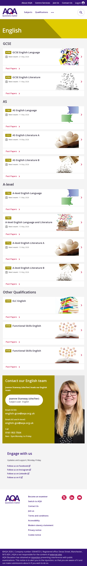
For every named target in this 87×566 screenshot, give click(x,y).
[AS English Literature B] (43, 164)
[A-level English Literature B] (43, 272)
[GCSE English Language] (43, 56)
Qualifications (41, 12)
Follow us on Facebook (18, 466)
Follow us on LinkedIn (18, 473)
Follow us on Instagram (19, 469)
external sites (56, 554)
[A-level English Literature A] (43, 247)
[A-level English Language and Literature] (43, 222)
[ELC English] (43, 305)
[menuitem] (81, 12)
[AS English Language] (43, 114)
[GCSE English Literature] (43, 81)
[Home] (9, 12)
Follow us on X (15, 477)
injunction (35, 557)
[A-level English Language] (43, 197)
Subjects (28, 12)
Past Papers (13, 68)
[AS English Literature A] (43, 139)
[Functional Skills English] (43, 330)
